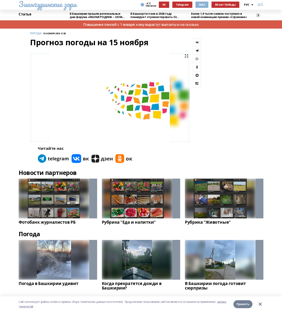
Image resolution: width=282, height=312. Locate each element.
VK (164, 4)
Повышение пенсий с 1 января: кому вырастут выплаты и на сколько (141, 24)
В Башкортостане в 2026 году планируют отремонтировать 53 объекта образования (153, 15)
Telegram (182, 4)
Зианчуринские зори (47, 4)
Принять (243, 304)
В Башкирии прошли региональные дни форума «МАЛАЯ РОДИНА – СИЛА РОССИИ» (96, 15)
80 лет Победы (225, 4)
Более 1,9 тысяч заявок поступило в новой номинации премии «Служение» (219, 15)
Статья (25, 14)
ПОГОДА (36, 33)
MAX (202, 4)
